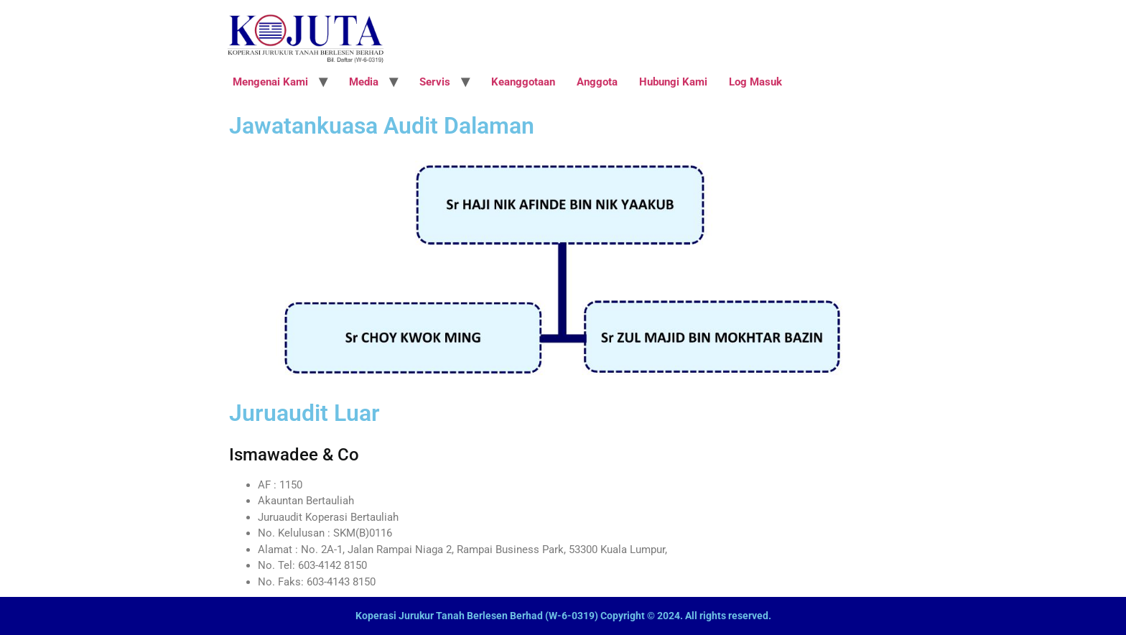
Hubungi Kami (673, 81)
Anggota (597, 81)
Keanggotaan (523, 81)
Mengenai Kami (270, 81)
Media (363, 81)
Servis (434, 81)
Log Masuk (755, 81)
